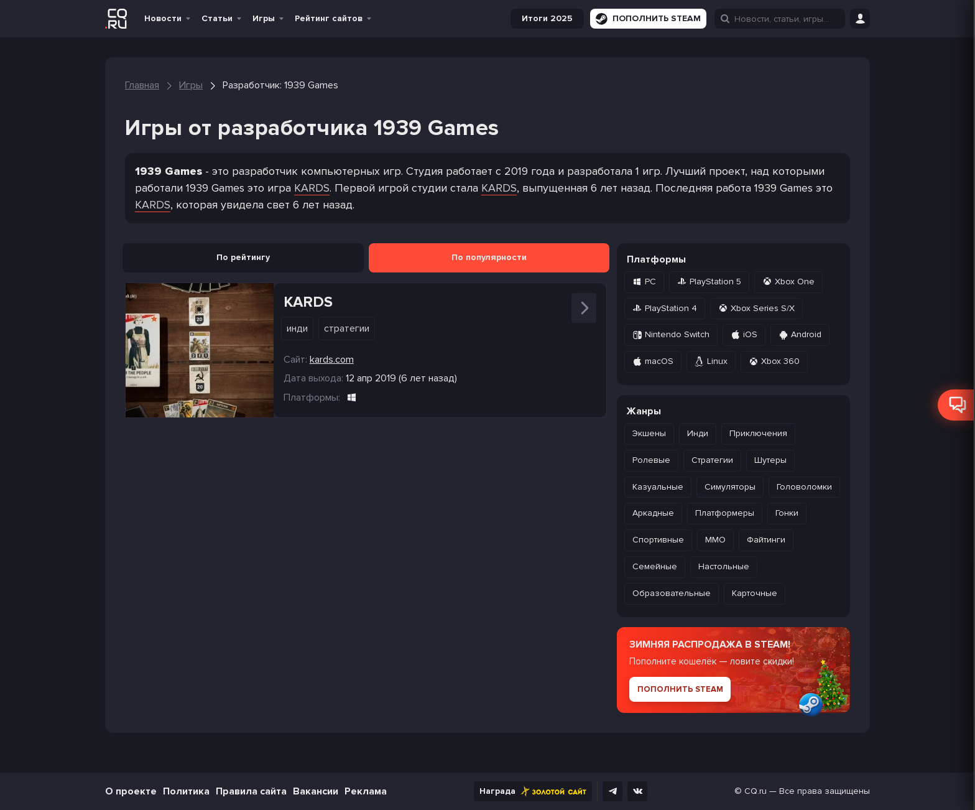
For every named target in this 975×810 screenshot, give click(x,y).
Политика (186, 791)
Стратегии (346, 328)
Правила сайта (251, 791)
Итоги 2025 (547, 18)
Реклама (365, 791)
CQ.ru (755, 791)
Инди (297, 328)
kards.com (332, 359)
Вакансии (315, 791)
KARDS (312, 188)
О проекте (131, 791)
